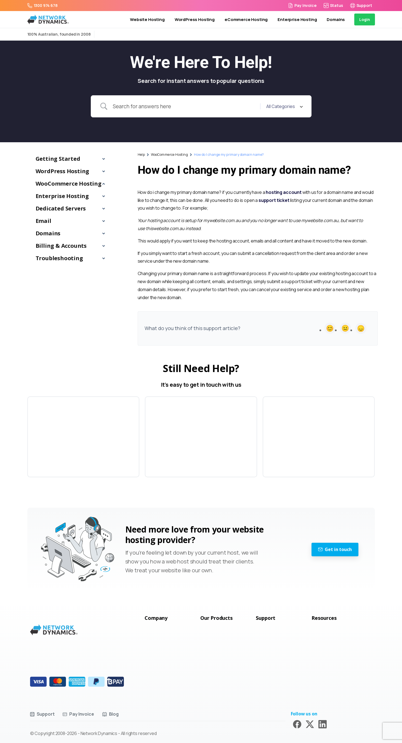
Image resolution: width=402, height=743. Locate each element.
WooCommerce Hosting (169, 154)
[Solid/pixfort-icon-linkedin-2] (322, 723)
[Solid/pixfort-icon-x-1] (310, 723)
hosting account (284, 192)
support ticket (274, 200)
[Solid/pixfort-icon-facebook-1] (297, 723)
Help (141, 154)
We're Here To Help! (201, 63)
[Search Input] (184, 106)
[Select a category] (283, 106)
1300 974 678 (42, 5)
